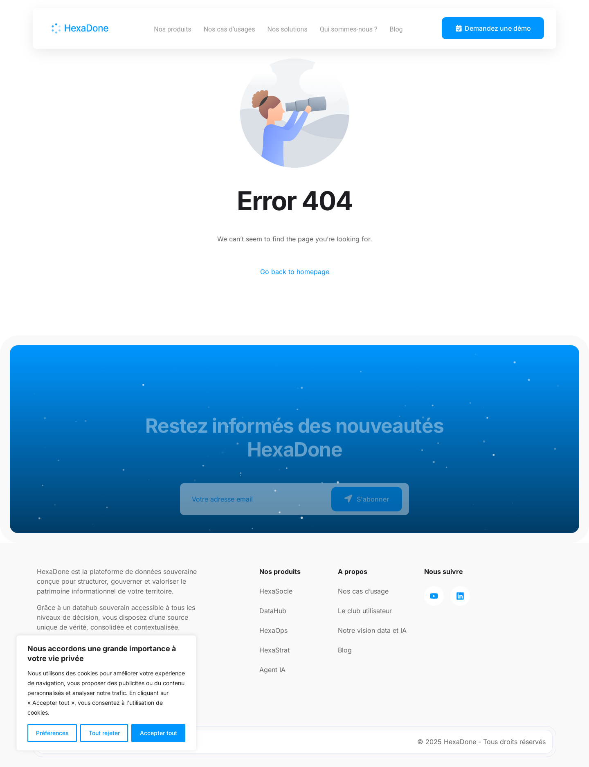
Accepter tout (158, 732)
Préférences (52, 732)
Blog (396, 29)
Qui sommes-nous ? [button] (349, 29)
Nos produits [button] (172, 29)
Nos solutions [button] (287, 29)
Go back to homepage (294, 272)
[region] (106, 693)
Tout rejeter (104, 732)
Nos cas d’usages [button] (229, 29)
